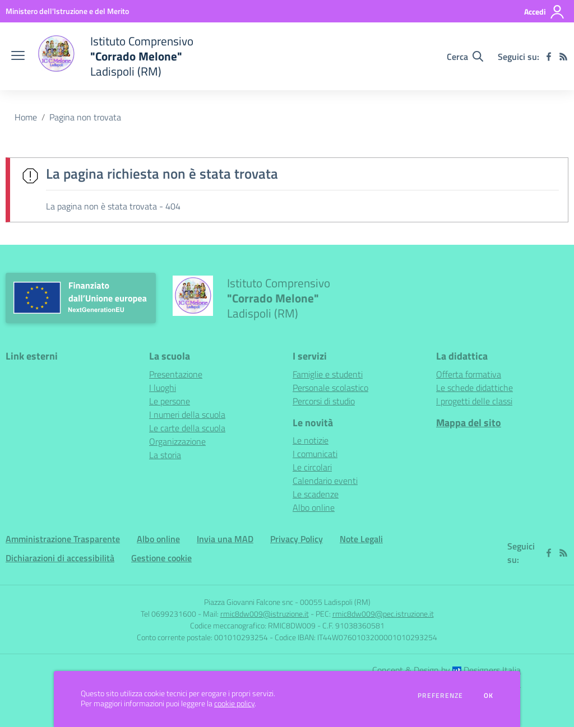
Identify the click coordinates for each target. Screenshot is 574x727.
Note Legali (361, 539)
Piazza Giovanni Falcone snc (248, 602)
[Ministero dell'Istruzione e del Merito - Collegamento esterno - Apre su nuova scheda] (67, 11)
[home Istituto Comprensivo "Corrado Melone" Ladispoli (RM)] (114, 56)
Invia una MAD (225, 539)
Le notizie (310, 440)
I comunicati (315, 453)
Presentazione (175, 374)
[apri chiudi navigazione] (18, 56)
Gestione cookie (161, 558)
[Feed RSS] (563, 57)
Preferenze (440, 695)
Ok (489, 695)
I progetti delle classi (474, 401)
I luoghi (162, 387)
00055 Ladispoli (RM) (335, 602)
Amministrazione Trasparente (63, 539)
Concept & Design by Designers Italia (446, 670)
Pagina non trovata (85, 117)
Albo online (314, 507)
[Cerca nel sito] (465, 56)
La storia (165, 455)
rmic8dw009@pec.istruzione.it (383, 613)
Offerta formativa (468, 374)
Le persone (169, 401)
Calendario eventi (325, 480)
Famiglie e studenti (328, 374)
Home (26, 117)
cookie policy (234, 703)
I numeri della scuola (187, 414)
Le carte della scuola (187, 428)
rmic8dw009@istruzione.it (264, 613)
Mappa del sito (468, 422)
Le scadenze (316, 494)
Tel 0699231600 (168, 613)
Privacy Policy (296, 539)
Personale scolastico (330, 387)
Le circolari (312, 467)
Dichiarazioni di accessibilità (60, 558)
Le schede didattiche (474, 387)
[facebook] (549, 57)
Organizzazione (177, 441)
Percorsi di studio (324, 401)
